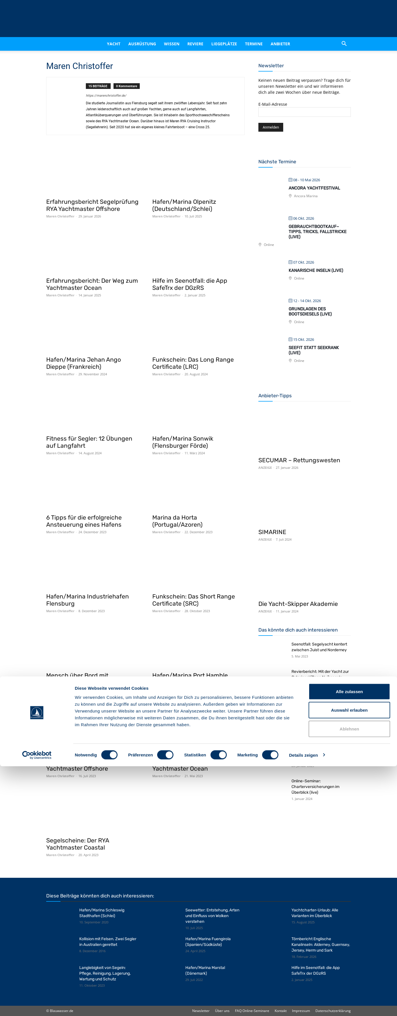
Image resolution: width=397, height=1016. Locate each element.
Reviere (195, 43)
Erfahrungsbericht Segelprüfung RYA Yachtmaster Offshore (92, 205)
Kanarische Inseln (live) (316, 270)
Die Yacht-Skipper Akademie (298, 603)
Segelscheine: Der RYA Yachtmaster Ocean (183, 765)
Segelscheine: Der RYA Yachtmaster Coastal (77, 844)
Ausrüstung (142, 43)
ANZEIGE (265, 467)
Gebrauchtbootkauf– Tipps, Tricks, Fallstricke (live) (318, 231)
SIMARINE (272, 532)
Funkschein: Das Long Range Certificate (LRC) (193, 363)
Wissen (171, 43)
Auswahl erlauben (349, 960)
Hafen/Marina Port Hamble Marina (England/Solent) (190, 679)
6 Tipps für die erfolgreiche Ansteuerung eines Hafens (84, 521)
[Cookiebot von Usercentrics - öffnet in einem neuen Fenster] (37, 1005)
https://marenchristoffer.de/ (106, 95)
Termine (254, 43)
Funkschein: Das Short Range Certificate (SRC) (193, 600)
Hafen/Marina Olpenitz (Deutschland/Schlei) (184, 205)
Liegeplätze (224, 43)
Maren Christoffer (60, 216)
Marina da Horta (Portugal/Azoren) (177, 521)
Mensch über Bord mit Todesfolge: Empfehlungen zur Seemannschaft (89, 682)
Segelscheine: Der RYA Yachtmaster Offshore (77, 765)
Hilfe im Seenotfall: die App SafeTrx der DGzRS (189, 284)
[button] (344, 44)
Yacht (113, 43)
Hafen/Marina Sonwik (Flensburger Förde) (182, 442)
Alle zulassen (349, 941)
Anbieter (280, 43)
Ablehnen (349, 978)
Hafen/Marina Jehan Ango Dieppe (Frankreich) (83, 363)
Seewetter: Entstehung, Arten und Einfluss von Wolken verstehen (212, 916)
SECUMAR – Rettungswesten (299, 460)
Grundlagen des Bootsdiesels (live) (310, 311)
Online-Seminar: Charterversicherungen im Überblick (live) (315, 787)
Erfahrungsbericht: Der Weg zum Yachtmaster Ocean (92, 284)
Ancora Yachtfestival (314, 188)
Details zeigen (303, 1004)
